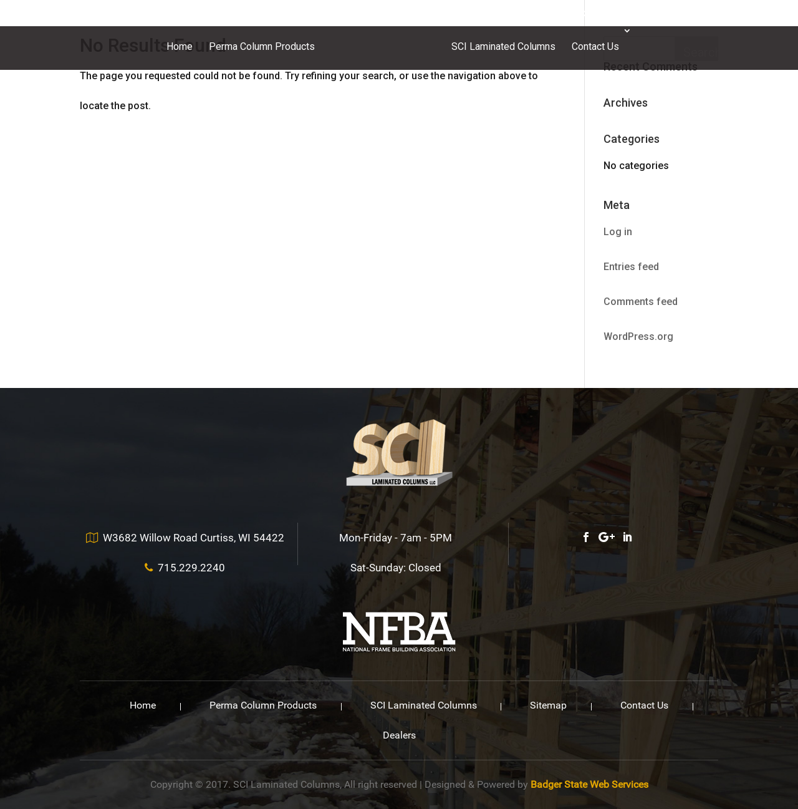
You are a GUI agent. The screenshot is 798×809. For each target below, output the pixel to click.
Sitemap (548, 705)
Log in (617, 232)
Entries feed (631, 267)
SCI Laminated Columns (503, 46)
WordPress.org (638, 336)
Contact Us (595, 46)
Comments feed (640, 302)
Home (179, 46)
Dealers (399, 735)
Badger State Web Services (589, 784)
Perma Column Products (262, 46)
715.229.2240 (576, 13)
